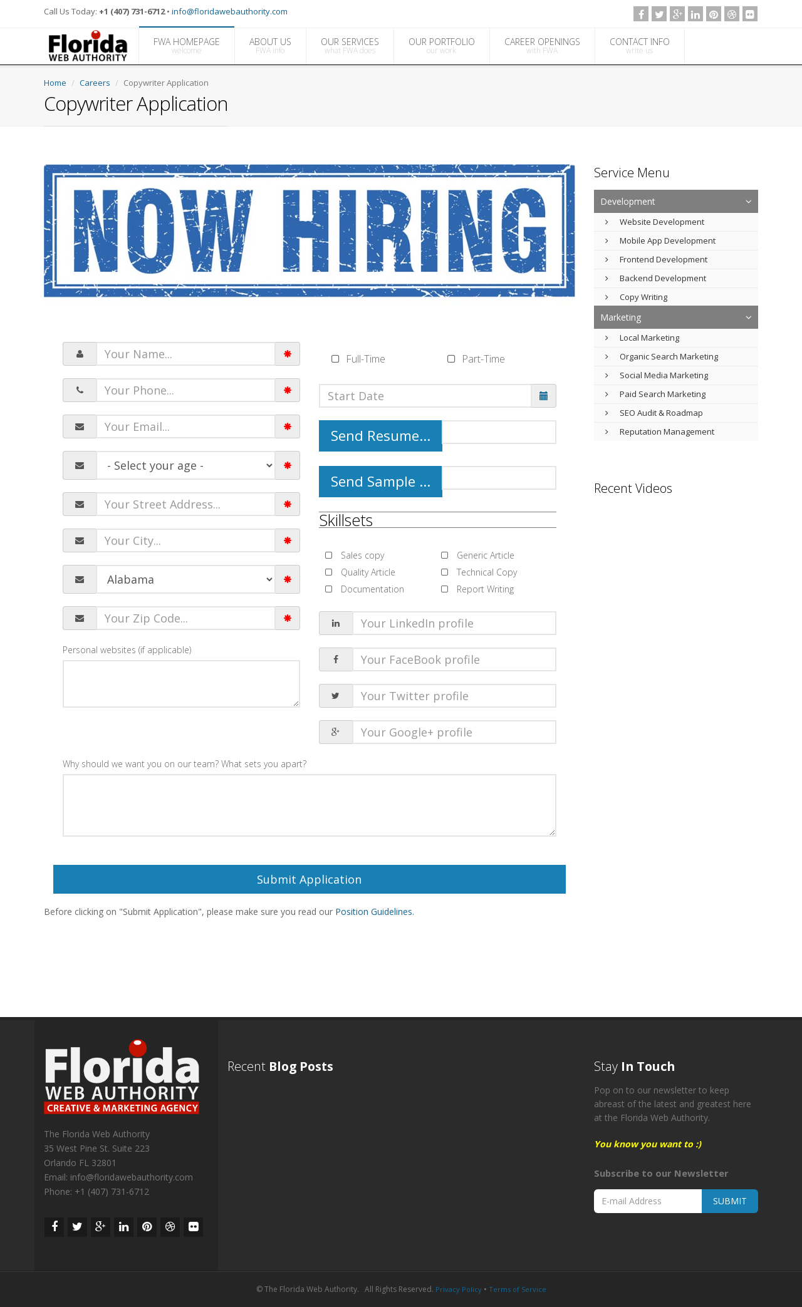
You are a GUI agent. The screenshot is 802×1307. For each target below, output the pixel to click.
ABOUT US (270, 46)
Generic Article (484, 555)
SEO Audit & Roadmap (654, 412)
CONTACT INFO (640, 46)
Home (55, 82)
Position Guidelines (373, 911)
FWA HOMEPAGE (187, 46)
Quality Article (366, 572)
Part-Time (483, 359)
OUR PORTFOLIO (442, 46)
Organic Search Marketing (661, 356)
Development (627, 201)
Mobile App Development (660, 240)
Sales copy (361, 555)
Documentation (371, 589)
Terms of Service (517, 1289)
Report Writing (484, 589)
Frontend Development (656, 259)
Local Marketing (642, 337)
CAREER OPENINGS (542, 46)
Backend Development (655, 278)
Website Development (654, 221)
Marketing (620, 317)
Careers (95, 82)
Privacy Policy (458, 1289)
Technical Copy (485, 572)
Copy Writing (636, 296)
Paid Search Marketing (655, 394)
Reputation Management (659, 431)
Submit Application (309, 879)
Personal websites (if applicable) (127, 650)
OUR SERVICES (350, 46)
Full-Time (365, 359)
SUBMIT (730, 1201)
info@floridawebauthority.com (230, 11)
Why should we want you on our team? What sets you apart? (184, 764)
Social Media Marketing (656, 375)
